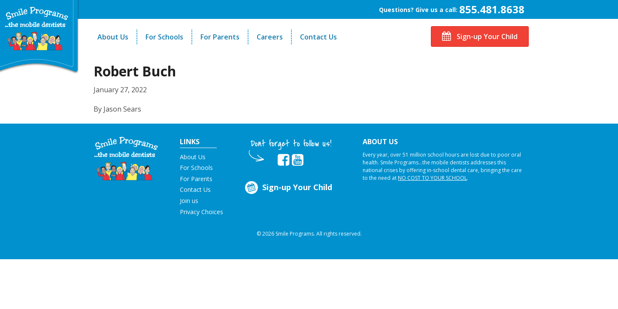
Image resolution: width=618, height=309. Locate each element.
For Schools (164, 37)
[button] (126, 158)
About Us (112, 37)
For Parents (219, 37)
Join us (189, 201)
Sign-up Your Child (480, 36)
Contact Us (318, 37)
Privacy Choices (201, 212)
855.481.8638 (491, 9)
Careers (270, 37)
